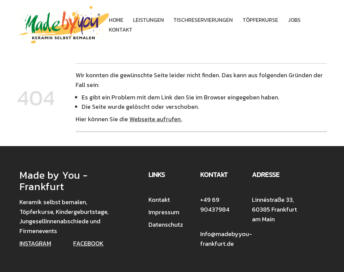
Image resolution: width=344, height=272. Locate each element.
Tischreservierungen (203, 20)
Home (116, 20)
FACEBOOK (88, 243)
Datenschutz (165, 224)
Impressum (163, 212)
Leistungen (148, 20)
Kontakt (120, 30)
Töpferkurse (260, 20)
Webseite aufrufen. (155, 119)
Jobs (294, 20)
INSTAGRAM (35, 243)
